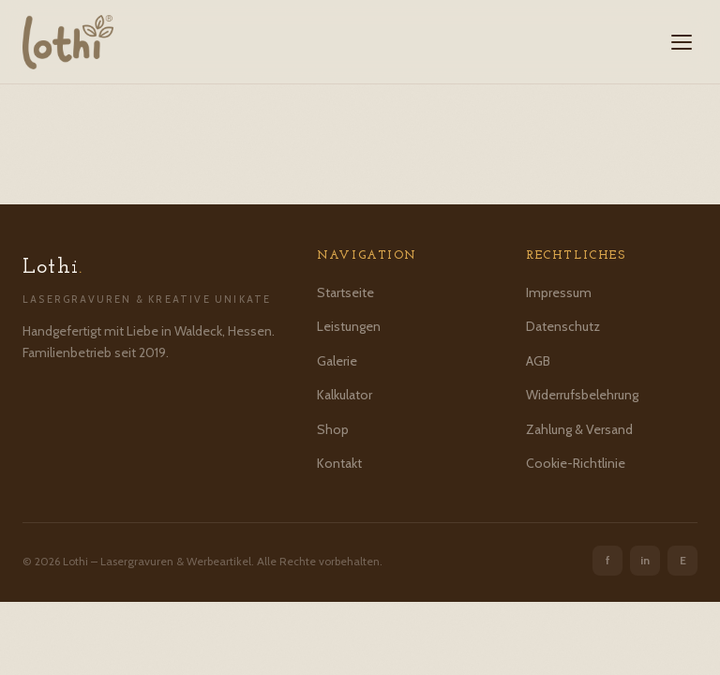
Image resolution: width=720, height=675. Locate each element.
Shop (333, 429)
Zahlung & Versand (579, 429)
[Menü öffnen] (682, 42)
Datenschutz (563, 326)
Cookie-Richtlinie (575, 463)
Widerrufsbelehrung (582, 394)
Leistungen (349, 326)
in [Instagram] (645, 560)
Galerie (337, 360)
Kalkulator (344, 394)
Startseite (345, 292)
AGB (538, 360)
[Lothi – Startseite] (67, 42)
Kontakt (339, 463)
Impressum (559, 292)
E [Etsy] (683, 560)
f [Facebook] (608, 560)
